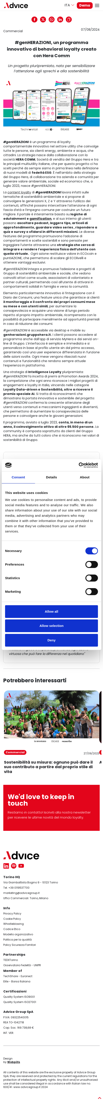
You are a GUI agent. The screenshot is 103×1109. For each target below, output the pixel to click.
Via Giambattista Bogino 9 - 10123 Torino (30, 882)
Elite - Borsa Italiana (16, 981)
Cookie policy (14, 31)
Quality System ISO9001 (19, 997)
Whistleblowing (13, 924)
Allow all (51, 611)
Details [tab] (51, 477)
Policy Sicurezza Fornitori (19, 945)
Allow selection (51, 626)
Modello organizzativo (18, 934)
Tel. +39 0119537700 (16, 888)
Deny (52, 640)
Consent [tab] (18, 477)
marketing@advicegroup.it (21, 893)
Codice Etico (11, 929)
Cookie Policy (12, 919)
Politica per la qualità (17, 939)
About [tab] (85, 477)
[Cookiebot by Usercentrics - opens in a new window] (78, 465)
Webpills (13, 1062)
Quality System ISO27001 (19, 1002)
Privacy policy (15, 26)
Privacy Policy (12, 913)
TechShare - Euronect (17, 976)
